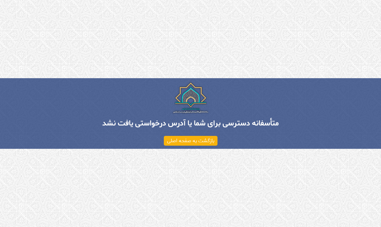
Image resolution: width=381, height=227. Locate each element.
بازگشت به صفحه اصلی (190, 141)
